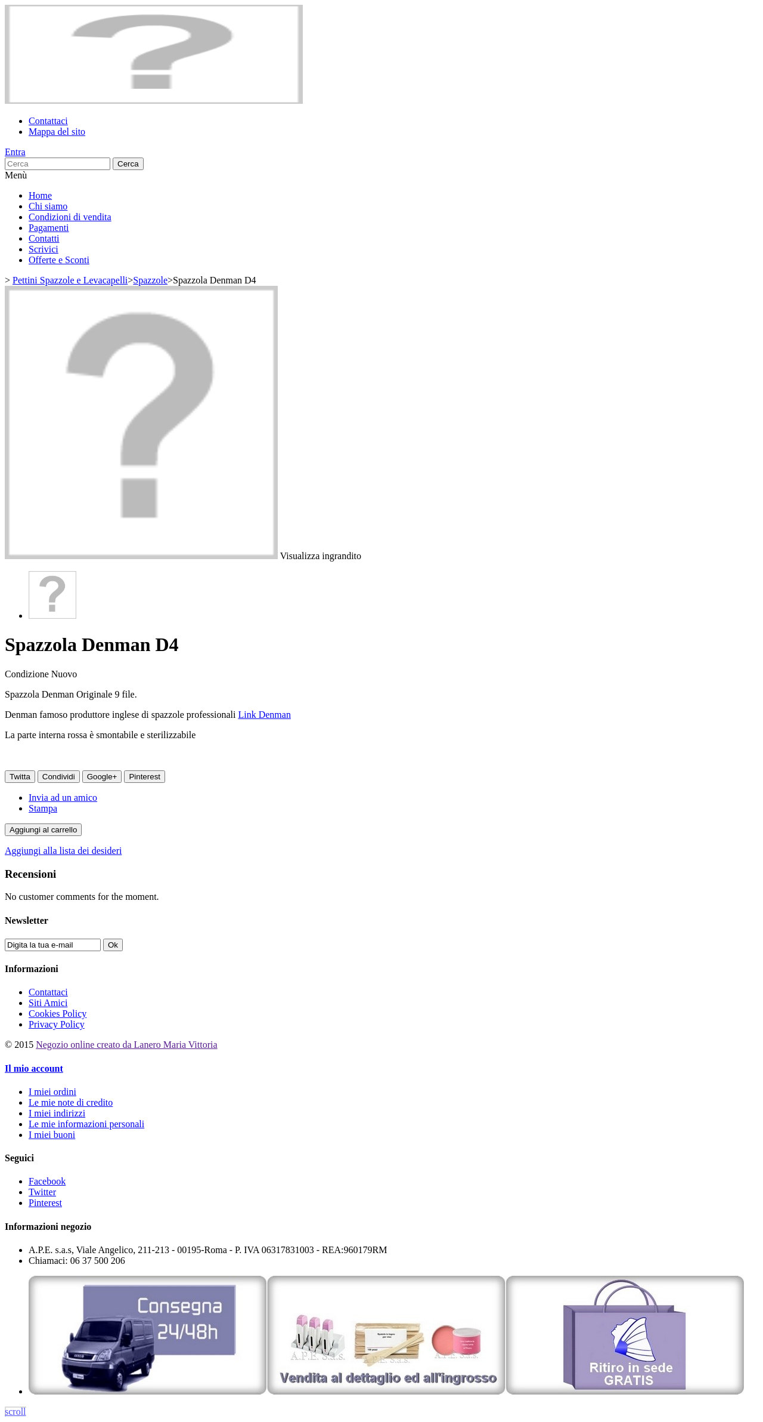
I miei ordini (52, 1092)
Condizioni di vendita (70, 217)
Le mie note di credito (71, 1102)
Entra (15, 152)
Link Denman (264, 715)
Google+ (102, 776)
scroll (15, 1411)
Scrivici (43, 249)
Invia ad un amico (63, 797)
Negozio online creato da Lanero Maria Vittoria (126, 1044)
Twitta (20, 776)
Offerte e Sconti (59, 260)
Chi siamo (48, 206)
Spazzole (150, 280)
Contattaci (48, 121)
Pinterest (144, 776)
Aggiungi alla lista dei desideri (63, 851)
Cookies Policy (57, 1013)
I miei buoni (52, 1135)
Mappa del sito (57, 132)
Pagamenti (49, 228)
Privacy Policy (57, 1024)
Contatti (44, 238)
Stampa (43, 808)
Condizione (28, 674)
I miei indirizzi (57, 1113)
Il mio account (34, 1068)
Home (40, 195)
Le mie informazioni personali (86, 1124)
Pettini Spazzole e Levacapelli (70, 280)
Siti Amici (48, 1003)
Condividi (58, 776)
